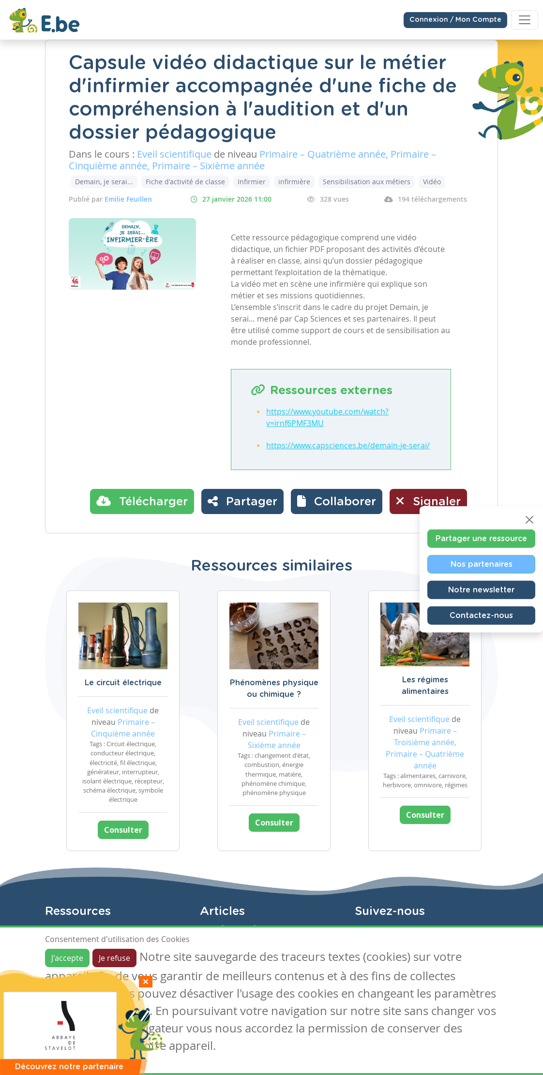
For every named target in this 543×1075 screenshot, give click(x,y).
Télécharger (142, 501)
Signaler (428, 501)
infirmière (294, 181)
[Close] (529, 519)
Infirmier (252, 181)
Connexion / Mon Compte (455, 19)
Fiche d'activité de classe (185, 181)
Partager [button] (242, 501)
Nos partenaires (482, 564)
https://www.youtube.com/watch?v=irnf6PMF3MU (327, 417)
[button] (336, 501)
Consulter (123, 830)
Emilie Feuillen (128, 199)
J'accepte (67, 958)
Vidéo (432, 181)
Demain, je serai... (104, 181)
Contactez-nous (481, 615)
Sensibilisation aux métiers (366, 181)
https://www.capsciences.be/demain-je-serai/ (348, 445)
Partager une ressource (481, 538)
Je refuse (114, 958)
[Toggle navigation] (524, 19)
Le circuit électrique (123, 683)
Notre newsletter (481, 589)
